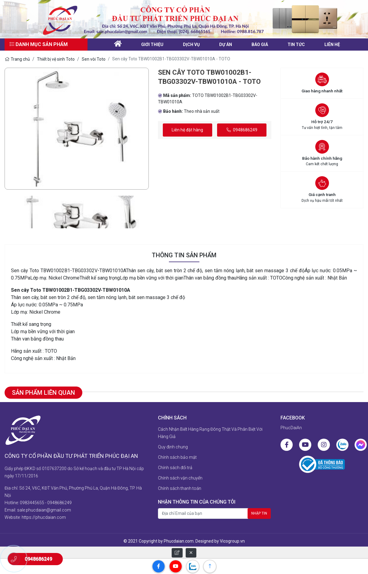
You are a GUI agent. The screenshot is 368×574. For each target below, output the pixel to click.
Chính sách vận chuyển (180, 478)
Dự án (225, 44)
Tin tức (296, 44)
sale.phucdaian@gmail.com (44, 510)
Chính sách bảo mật (177, 457)
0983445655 (32, 502)
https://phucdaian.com (44, 517)
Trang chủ (17, 59)
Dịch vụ (191, 44)
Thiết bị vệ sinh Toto (56, 59)
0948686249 (242, 129)
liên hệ (332, 44)
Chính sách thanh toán (179, 488)
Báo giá (260, 44)
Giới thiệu (152, 44)
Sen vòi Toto (93, 59)
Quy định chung (173, 446)
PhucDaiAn (291, 427)
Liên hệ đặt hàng (187, 129)
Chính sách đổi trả (175, 467)
